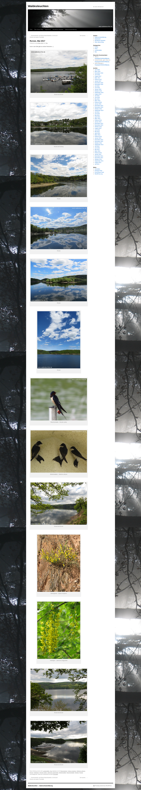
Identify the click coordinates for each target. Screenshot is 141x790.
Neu (51, 771)
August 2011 (98, 162)
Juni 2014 (97, 113)
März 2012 (97, 151)
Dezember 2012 (99, 139)
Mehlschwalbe (62, 772)
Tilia (47, 43)
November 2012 (99, 141)
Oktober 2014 (98, 108)
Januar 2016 (98, 89)
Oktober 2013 (98, 126)
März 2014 (97, 118)
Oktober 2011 (98, 159)
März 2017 (97, 78)
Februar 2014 (98, 120)
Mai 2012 (97, 149)
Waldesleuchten (38, 6)
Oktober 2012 (98, 143)
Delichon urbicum (81, 771)
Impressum (48, 29)
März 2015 (97, 100)
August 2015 (98, 94)
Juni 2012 (97, 148)
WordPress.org (98, 174)
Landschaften (46, 771)
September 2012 (99, 144)
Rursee (81, 772)
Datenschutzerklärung (70, 29)
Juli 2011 (97, 164)
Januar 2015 (98, 104)
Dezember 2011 (99, 156)
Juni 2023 (97, 69)
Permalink (55, 774)
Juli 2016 (97, 86)
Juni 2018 (97, 74)
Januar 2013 (98, 138)
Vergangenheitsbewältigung (102, 58)
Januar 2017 (98, 81)
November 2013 (99, 125)
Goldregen (36, 772)
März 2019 (97, 71)
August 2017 (98, 76)
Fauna (96, 47)
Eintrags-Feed (98, 170)
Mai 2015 (97, 99)
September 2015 (99, 92)
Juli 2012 (97, 146)
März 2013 (97, 135)
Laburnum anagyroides (52, 772)
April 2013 (97, 133)
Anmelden (97, 169)
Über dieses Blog (38, 29)
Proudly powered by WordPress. (103, 785)
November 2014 (99, 107)
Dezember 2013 (99, 123)
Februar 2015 (98, 102)
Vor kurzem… (84, 35)
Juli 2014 (97, 112)
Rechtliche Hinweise (58, 29)
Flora (96, 48)
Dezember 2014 (99, 105)
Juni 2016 (97, 87)
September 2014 (99, 110)
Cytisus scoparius (72, 771)
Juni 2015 (97, 97)
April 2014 (97, 117)
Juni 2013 (97, 130)
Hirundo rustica (43, 772)
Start (31, 29)
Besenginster (64, 771)
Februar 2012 (98, 152)
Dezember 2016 (99, 82)
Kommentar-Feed (99, 172)
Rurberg (77, 772)
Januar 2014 (98, 121)
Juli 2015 (97, 95)
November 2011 (99, 157)
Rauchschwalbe (70, 772)
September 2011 (99, 161)
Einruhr (31, 772)
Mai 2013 (97, 131)
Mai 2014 (97, 115)
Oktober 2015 (98, 91)
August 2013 (98, 128)
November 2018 (99, 73)
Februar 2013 (98, 136)
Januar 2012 (98, 154)
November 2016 (99, 84)
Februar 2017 (98, 79)
